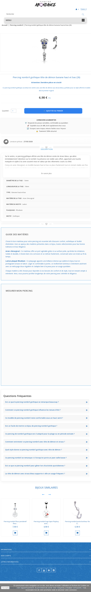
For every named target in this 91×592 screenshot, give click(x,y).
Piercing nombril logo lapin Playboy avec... (46, 522)
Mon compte (6, 556)
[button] (45, 20)
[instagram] (54, 570)
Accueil (4, 25)
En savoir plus (46, 173)
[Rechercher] (83, 15)
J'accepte (5, 588)
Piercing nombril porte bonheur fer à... (77, 522)
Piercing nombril (16, 25)
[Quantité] (13, 111)
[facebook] (39, 570)
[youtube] (44, 570)
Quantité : (5, 111)
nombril (33, 159)
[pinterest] (49, 570)
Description (47, 149)
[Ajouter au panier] (53, 111)
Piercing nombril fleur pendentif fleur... (15, 522)
